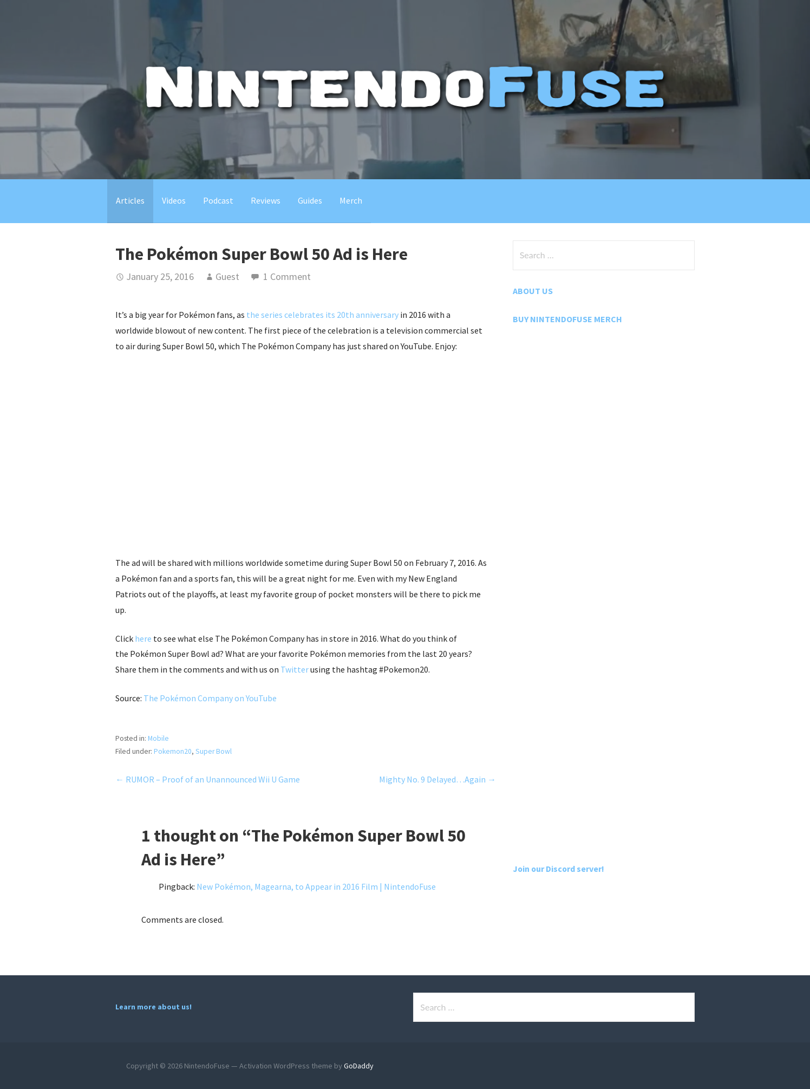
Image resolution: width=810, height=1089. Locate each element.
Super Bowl (214, 751)
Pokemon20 (173, 751)
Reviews (265, 200)
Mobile (158, 738)
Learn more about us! (153, 1007)
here (143, 638)
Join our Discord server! (559, 868)
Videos (174, 200)
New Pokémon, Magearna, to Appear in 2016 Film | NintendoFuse (316, 886)
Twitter (294, 669)
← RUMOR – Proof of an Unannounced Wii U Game (207, 779)
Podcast (218, 200)
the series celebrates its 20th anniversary (322, 314)
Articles (130, 200)
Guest (227, 276)
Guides (310, 200)
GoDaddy (359, 1066)
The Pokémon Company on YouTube (210, 698)
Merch (350, 200)
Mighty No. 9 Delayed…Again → (437, 779)
